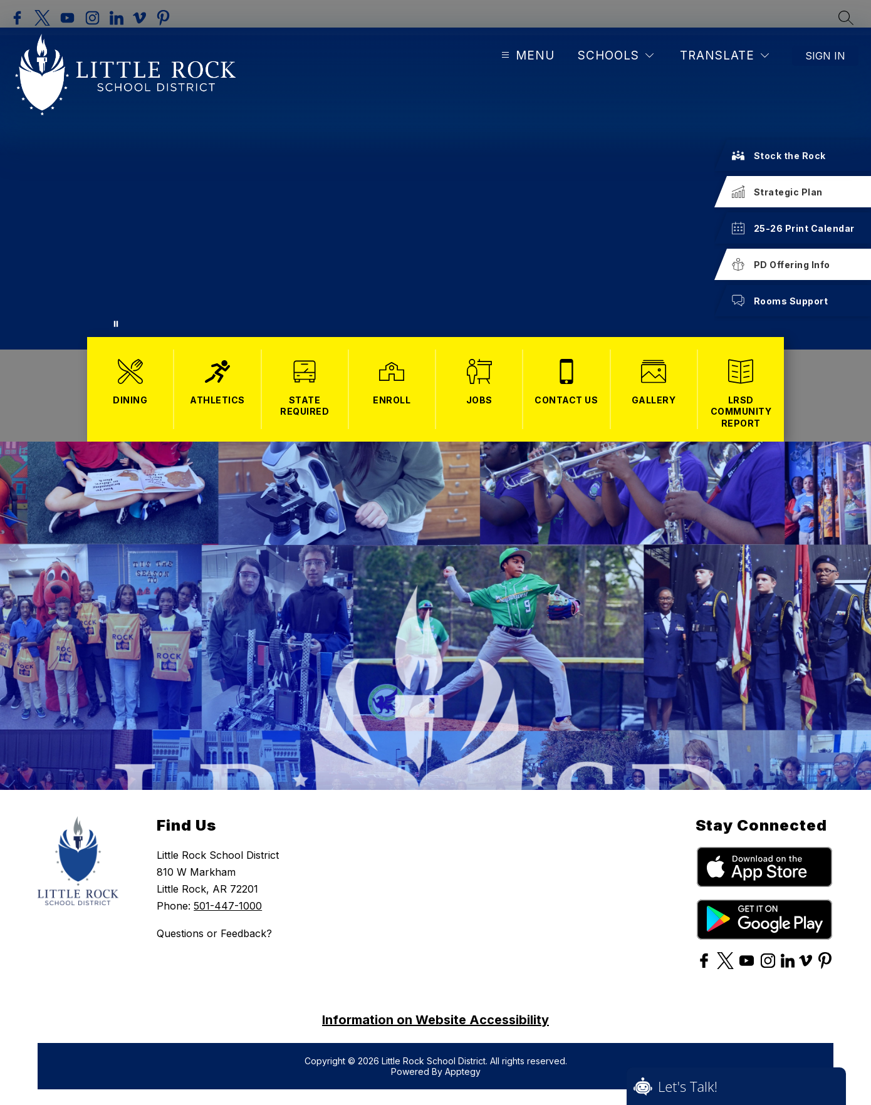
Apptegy (463, 1071)
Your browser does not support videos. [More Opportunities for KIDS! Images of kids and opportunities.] (435, 189)
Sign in (825, 55)
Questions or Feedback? (214, 933)
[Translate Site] (724, 55)
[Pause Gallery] (116, 324)
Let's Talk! (687, 1086)
